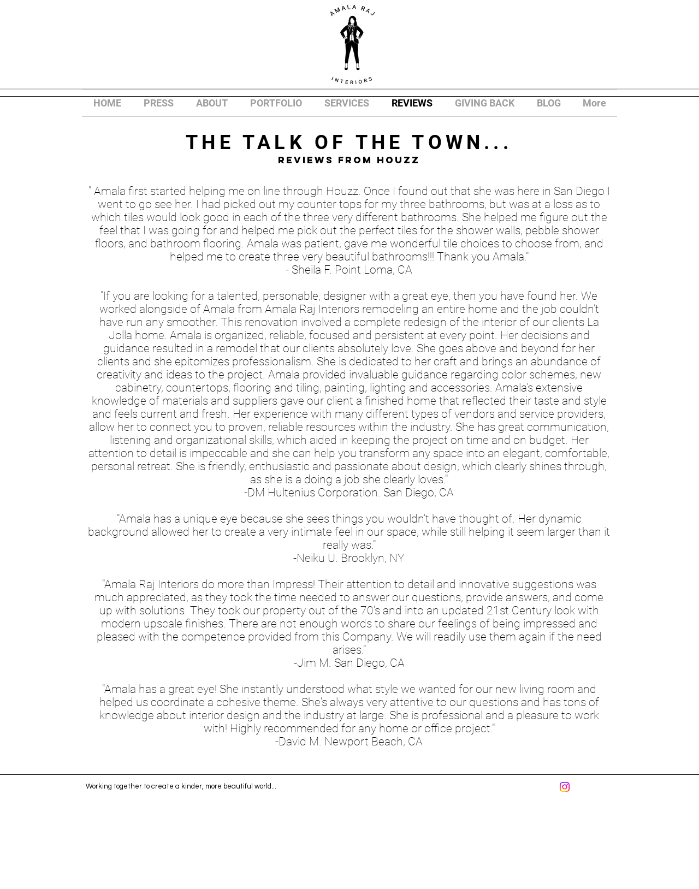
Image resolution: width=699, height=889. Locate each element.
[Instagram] (564, 786)
